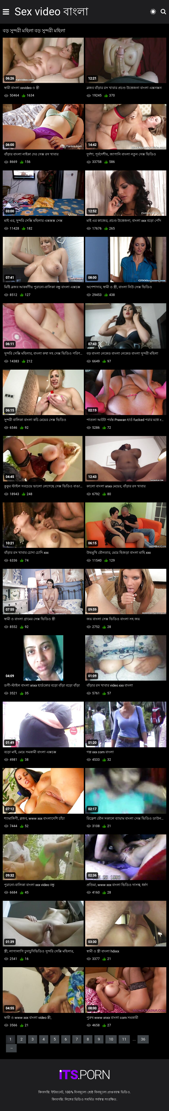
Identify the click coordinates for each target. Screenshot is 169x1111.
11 (124, 1039)
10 (111, 1039)
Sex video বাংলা (51, 11)
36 (143, 1039)
